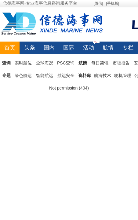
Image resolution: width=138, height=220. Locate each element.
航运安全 (65, 75)
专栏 (127, 48)
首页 (9, 48)
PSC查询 (65, 63)
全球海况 (44, 63)
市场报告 (121, 63)
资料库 (84, 75)
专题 (6, 75)
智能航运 (44, 75)
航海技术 (102, 75)
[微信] (98, 3)
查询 (6, 63)
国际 (68, 48)
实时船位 (23, 63)
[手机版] (112, 3)
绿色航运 (23, 75)
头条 (29, 48)
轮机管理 (122, 75)
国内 (49, 48)
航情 (108, 48)
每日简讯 (99, 63)
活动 (88, 46)
